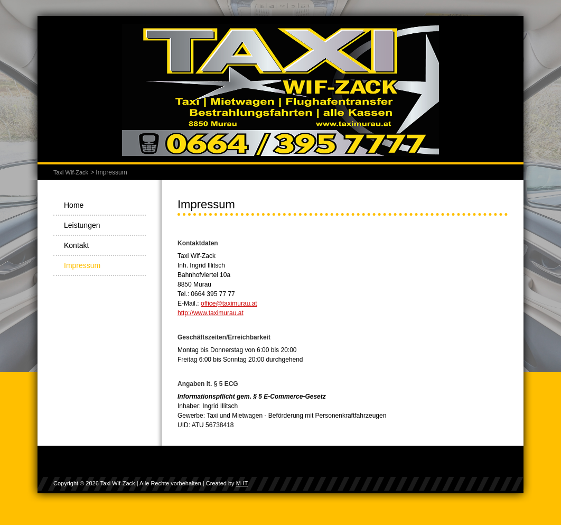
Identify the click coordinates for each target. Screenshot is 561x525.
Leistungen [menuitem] (82, 225)
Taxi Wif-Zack (70, 172)
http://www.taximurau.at (210, 313)
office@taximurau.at (229, 303)
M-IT (242, 483)
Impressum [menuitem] (82, 265)
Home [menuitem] (73, 205)
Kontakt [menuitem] (76, 245)
